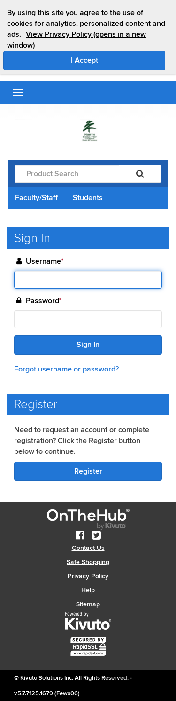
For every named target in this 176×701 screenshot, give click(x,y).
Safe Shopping (88, 562)
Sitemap (88, 604)
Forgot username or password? (66, 369)
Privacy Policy (88, 576)
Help (88, 590)
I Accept (118, 60)
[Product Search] (67, 174)
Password (44, 301)
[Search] (140, 174)
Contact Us (88, 548)
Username (45, 261)
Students (88, 197)
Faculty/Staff (36, 197)
